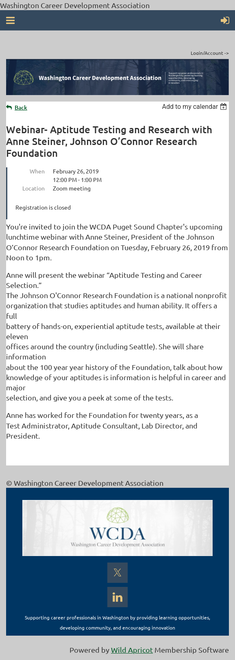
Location (33, 188)
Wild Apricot (132, 649)
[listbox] (195, 107)
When (37, 171)
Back (21, 107)
